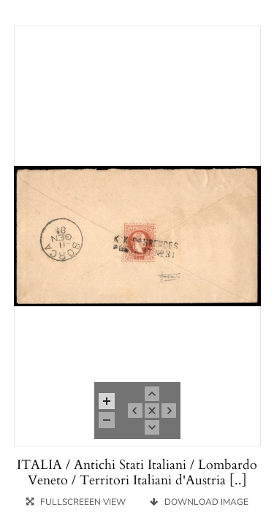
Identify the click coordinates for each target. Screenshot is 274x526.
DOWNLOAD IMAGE (199, 502)
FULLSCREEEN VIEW (77, 502)
